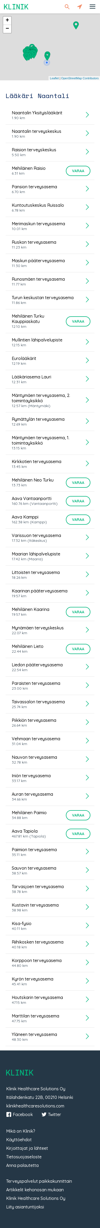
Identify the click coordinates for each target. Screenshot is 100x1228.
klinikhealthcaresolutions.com (35, 1106)
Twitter (51, 1114)
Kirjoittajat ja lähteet (27, 1148)
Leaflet (54, 78)
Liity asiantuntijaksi (25, 1207)
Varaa (78, 170)
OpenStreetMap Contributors (80, 78)
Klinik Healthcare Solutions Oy (35, 1198)
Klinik (16, 6)
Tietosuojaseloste (24, 1156)
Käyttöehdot (19, 1139)
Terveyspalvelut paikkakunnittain (39, 1181)
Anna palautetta (22, 1165)
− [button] (7, 29)
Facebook (19, 1114)
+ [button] (7, 21)
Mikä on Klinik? (20, 1131)
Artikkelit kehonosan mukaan (35, 1189)
